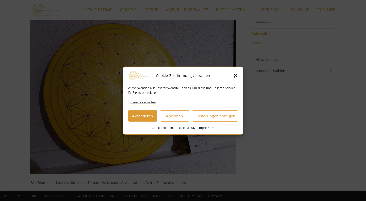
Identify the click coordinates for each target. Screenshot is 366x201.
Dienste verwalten (143, 103)
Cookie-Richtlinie (163, 128)
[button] (235, 76)
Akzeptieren (142, 116)
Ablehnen (174, 116)
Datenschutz (187, 128)
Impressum (206, 128)
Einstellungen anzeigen (215, 116)
